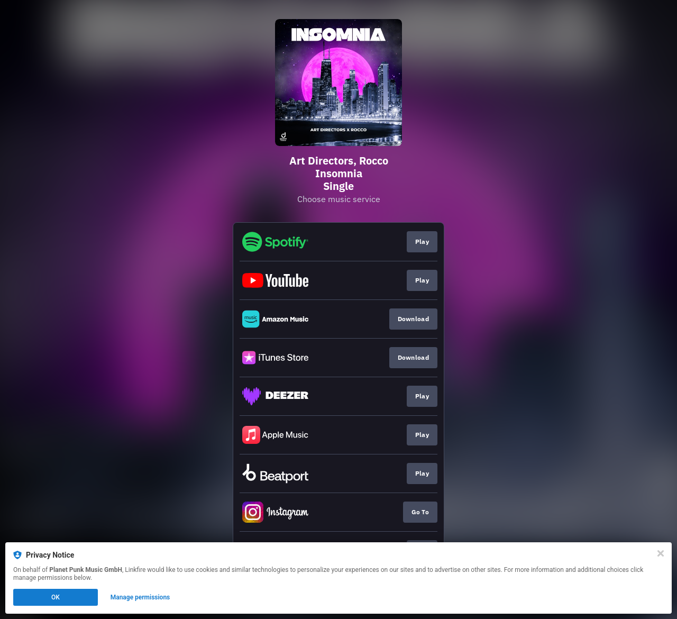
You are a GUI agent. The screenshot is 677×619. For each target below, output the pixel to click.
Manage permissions (140, 597)
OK (55, 597)
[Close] (660, 553)
